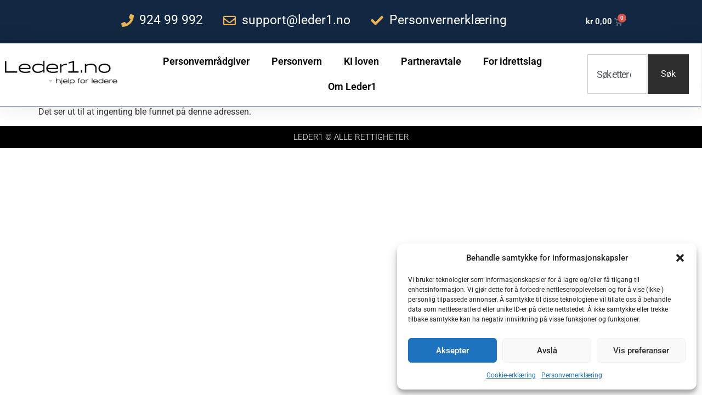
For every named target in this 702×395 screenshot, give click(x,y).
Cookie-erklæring (511, 375)
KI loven (361, 61)
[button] (680, 257)
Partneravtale (431, 61)
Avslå (547, 351)
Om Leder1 (352, 86)
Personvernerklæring (571, 375)
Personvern (296, 61)
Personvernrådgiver (206, 61)
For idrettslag (512, 61)
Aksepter (452, 351)
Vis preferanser (641, 351)
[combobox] (617, 74)
